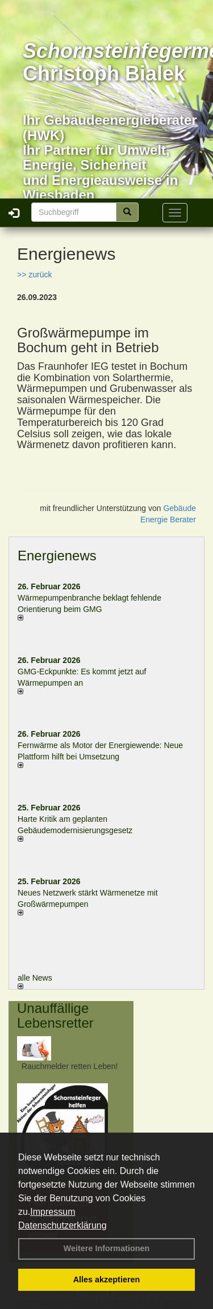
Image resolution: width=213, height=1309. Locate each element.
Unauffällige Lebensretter (55, 1015)
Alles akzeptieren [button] (106, 1279)
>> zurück (34, 274)
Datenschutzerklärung (62, 1225)
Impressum (52, 1212)
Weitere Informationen (107, 1248)
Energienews (57, 555)
